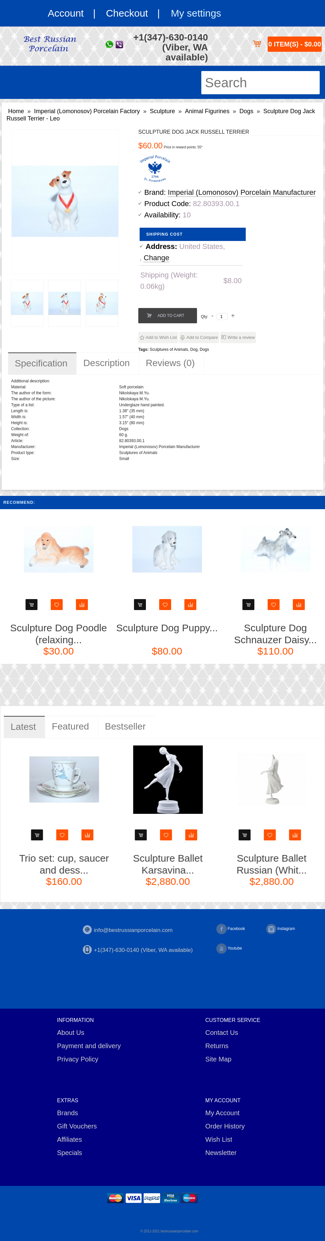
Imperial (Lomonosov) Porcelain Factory (87, 111)
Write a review (241, 337)
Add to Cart (171, 315)
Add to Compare (202, 337)
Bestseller (125, 726)
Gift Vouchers (77, 1126)
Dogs (246, 111)
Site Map (218, 1059)
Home (16, 111)
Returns (216, 1045)
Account (66, 13)
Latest (23, 727)
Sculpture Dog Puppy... (235, 627)
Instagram (280, 929)
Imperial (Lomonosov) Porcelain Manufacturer (242, 192)
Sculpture (162, 111)
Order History (225, 1126)
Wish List (218, 1139)
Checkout (127, 13)
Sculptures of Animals (169, 349)
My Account (222, 1113)
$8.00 (233, 280)
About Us (70, 1032)
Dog (194, 349)
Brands (67, 1113)
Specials (69, 1152)
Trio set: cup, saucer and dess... (134, 864)
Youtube (229, 948)
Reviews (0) (170, 363)
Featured (70, 726)
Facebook (230, 929)
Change (156, 258)
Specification (41, 363)
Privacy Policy (77, 1059)
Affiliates (69, 1139)
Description (106, 363)
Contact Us (221, 1032)
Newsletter (220, 1152)
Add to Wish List (161, 337)
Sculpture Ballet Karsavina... (238, 864)
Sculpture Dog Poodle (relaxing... (127, 633)
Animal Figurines (207, 111)
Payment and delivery (89, 1045)
